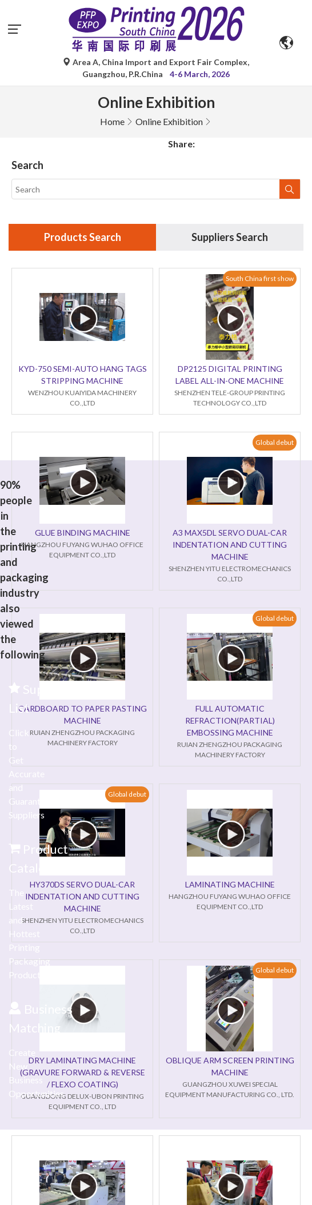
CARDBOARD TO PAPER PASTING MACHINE (82, 714)
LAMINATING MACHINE (230, 884)
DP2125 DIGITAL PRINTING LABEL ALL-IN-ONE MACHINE (229, 374)
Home (112, 121)
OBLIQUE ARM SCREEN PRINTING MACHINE (230, 1066)
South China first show (260, 278)
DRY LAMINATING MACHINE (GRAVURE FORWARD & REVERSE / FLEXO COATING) (82, 1072)
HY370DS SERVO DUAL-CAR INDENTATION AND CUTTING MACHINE (82, 896)
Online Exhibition (169, 121)
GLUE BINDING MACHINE (82, 532)
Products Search (82, 237)
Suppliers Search (229, 237)
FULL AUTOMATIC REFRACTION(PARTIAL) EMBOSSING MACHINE (230, 720)
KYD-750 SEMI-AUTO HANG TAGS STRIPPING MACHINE (82, 374)
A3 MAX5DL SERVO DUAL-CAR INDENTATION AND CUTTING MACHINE (230, 544)
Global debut (274, 442)
